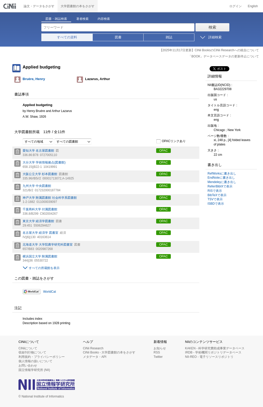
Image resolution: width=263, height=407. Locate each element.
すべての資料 (67, 37)
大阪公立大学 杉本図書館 (40, 174)
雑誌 (169, 37)
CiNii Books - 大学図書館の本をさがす (109, 352)
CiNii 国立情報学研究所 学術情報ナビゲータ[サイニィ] (10, 6)
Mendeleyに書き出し (222, 182)
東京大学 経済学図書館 (38, 221)
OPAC (163, 150)
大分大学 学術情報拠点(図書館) (44, 162)
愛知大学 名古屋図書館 (38, 150)
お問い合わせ (27, 365)
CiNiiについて (27, 348)
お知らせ (160, 348)
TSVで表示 (215, 199)
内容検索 (104, 19)
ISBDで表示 (216, 203)
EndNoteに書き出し (221, 177)
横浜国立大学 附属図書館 (40, 256)
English (253, 6)
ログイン (235, 6)
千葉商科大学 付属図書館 (40, 209)
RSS (157, 352)
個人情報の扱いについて (35, 361)
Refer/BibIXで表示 (220, 186)
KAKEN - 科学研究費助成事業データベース (215, 348)
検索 (212, 27)
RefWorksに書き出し (222, 173)
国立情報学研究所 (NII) (34, 370)
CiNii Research (93, 348)
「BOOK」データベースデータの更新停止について (223, 56)
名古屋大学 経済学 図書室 (40, 233)
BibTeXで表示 (217, 195)
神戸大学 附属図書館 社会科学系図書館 (50, 198)
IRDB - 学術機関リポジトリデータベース (213, 352)
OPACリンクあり (171, 141)
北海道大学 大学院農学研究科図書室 (48, 244)
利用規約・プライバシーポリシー (41, 357)
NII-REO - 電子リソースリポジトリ (209, 357)
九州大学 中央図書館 (37, 186)
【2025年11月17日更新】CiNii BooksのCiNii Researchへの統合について (209, 50)
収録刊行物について (32, 352)
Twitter (158, 357)
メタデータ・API (94, 357)
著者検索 (82, 19)
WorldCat (49, 291)
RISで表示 (215, 191)
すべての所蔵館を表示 (44, 268)
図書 (118, 37)
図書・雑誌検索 (56, 19)
